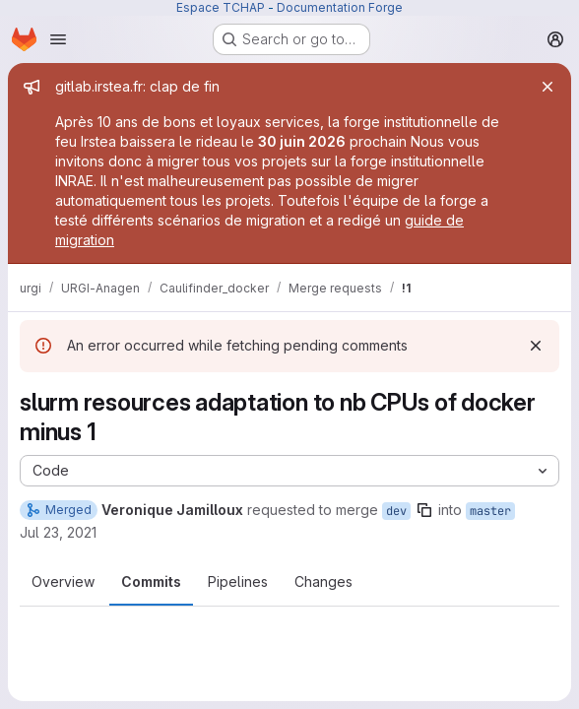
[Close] (547, 86)
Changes (323, 581)
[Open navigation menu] (58, 39)
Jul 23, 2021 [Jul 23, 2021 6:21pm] (58, 532)
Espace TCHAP (220, 7)
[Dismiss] (535, 345)
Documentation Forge (340, 7)
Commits (151, 581)
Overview (63, 581)
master (490, 511)
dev (396, 511)
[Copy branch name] (424, 510)
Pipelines (238, 581)
